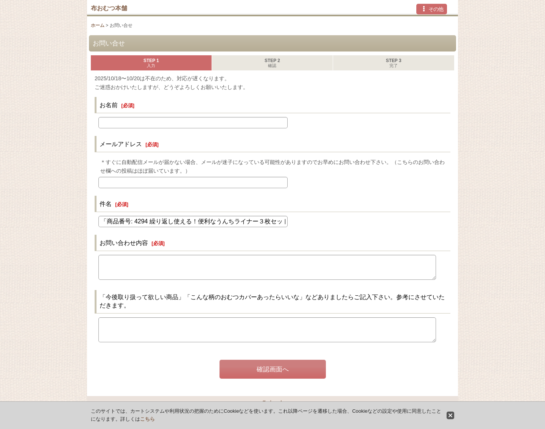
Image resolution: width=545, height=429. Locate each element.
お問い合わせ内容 (124, 242)
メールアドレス (121, 143)
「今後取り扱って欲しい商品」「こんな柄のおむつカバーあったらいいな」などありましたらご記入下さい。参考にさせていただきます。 (272, 301)
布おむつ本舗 (109, 8)
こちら (147, 419)
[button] (431, 9)
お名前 (109, 104)
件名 (106, 203)
